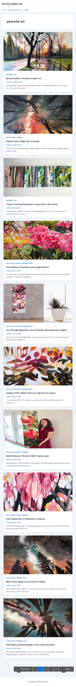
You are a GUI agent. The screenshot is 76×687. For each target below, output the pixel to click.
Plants (31, 263)
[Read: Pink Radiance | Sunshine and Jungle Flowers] (38, 240)
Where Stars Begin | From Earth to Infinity (25, 582)
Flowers (18, 263)
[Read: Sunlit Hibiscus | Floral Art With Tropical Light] (38, 429)
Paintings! (9, 74)
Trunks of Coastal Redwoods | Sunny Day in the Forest (31, 204)
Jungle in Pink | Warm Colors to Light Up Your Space (31, 393)
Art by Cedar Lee (12, 3)
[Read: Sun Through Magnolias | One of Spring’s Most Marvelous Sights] (38, 303)
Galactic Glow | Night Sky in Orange (23, 141)
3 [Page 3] (45, 669)
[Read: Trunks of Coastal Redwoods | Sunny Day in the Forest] (38, 177)
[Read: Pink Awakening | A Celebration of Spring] (38, 492)
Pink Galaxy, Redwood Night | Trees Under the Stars (30, 645)
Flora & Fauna (10, 263)
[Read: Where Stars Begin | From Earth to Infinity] (38, 555)
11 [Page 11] (56, 669)
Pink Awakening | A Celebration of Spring (25, 519)
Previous (23, 669)
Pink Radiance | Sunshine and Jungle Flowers (27, 267)
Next (66, 669)
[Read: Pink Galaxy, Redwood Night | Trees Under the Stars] (38, 617)
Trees (15, 74)
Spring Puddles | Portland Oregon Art (23, 78)
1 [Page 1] (35, 669)
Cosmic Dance (10, 137)
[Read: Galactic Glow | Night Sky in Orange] (38, 114)
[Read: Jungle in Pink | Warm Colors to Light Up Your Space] (38, 366)
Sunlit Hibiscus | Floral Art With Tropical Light (27, 456)
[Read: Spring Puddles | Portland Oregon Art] (38, 51)
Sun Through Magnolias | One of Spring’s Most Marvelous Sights (36, 330)
